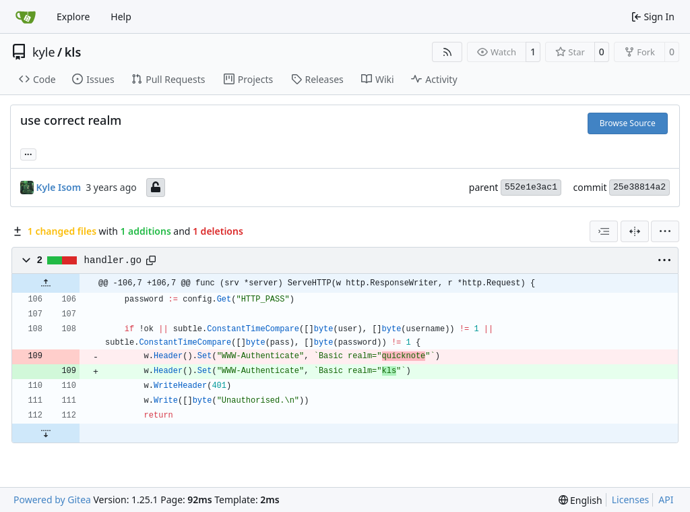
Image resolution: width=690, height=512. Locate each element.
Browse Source (628, 123)
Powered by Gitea (52, 499)
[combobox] (604, 231)
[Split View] (635, 231)
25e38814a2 (639, 187)
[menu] (665, 231)
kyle (43, 52)
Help (121, 16)
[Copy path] (151, 260)
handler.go (113, 260)
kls (73, 52)
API (665, 499)
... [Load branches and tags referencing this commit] (28, 153)
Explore (73, 16)
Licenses (631, 499)
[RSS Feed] (447, 52)
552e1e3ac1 (531, 187)
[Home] (25, 17)
